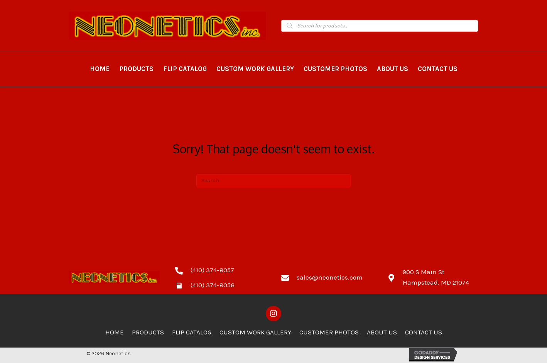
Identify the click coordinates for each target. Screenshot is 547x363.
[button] (273, 313)
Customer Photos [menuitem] (329, 332)
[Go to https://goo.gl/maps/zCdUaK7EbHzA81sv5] (432, 277)
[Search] (273, 180)
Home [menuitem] (114, 332)
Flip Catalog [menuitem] (191, 332)
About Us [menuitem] (382, 332)
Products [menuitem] (148, 332)
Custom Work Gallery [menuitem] (255, 332)
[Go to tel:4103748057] (220, 270)
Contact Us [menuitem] (423, 332)
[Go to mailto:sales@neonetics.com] (326, 277)
